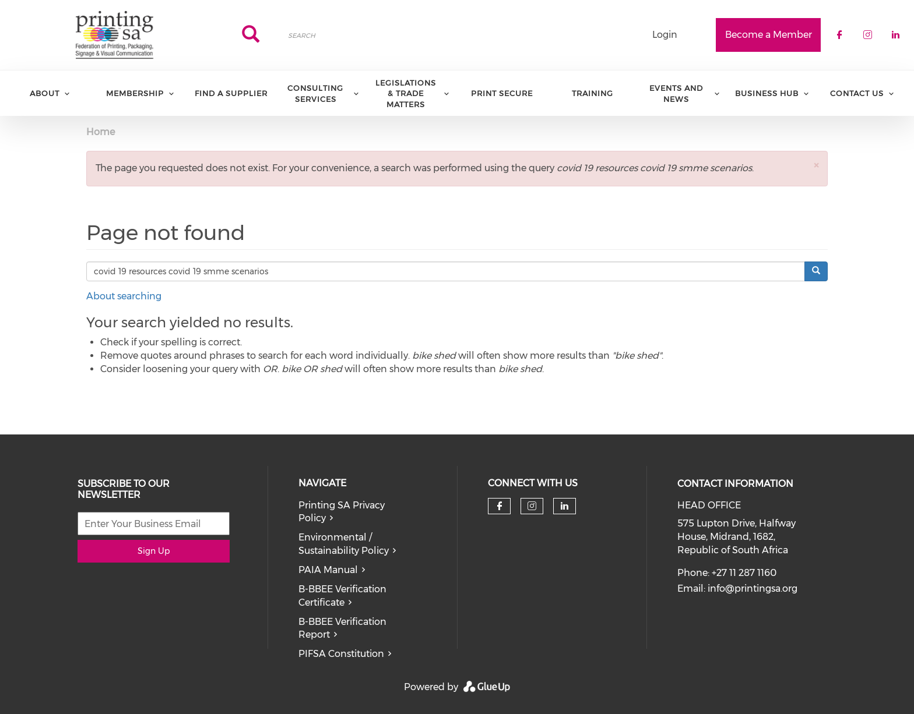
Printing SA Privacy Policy (341, 512)
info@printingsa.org (752, 588)
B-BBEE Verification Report (342, 628)
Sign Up (154, 551)
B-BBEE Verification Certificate (342, 596)
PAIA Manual (328, 569)
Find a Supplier (231, 93)
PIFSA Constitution (341, 653)
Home (100, 131)
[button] (816, 165)
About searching (123, 296)
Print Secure (502, 93)
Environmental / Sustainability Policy (343, 544)
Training (592, 93)
